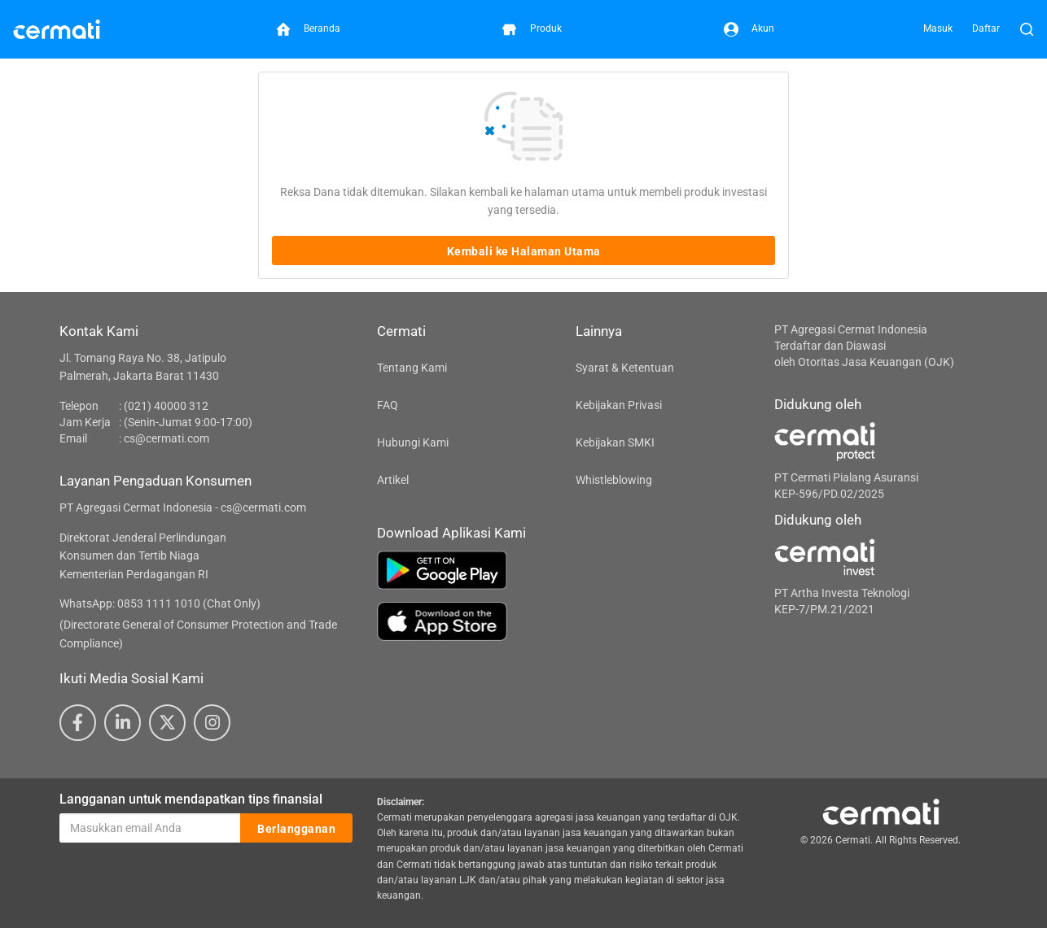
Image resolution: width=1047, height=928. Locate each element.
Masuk (938, 28)
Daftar (986, 28)
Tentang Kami (412, 367)
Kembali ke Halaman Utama (524, 251)
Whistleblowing (614, 479)
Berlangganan (296, 828)
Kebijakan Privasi (619, 405)
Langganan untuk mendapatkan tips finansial (190, 799)
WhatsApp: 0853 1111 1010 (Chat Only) (160, 603)
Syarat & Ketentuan (625, 367)
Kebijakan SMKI (615, 442)
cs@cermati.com (166, 438)
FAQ (387, 405)
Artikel (393, 479)
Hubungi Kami (413, 442)
